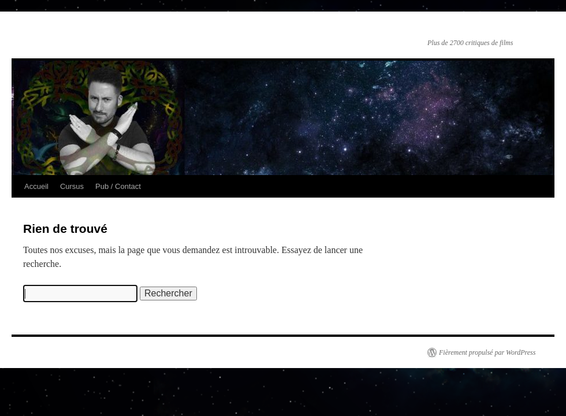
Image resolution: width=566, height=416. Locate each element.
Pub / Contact (118, 186)
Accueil (36, 186)
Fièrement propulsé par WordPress (487, 352)
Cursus (72, 186)
